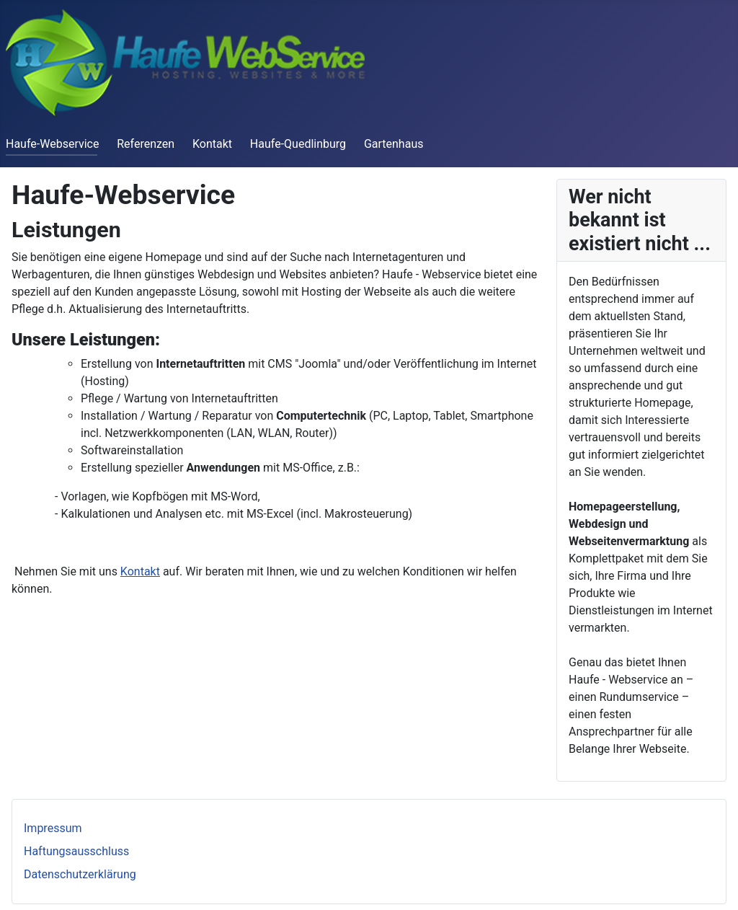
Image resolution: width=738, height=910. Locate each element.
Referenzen (145, 144)
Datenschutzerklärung (80, 874)
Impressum (53, 828)
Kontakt (212, 144)
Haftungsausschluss (76, 851)
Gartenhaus (394, 144)
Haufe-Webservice (52, 144)
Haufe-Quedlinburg (298, 144)
